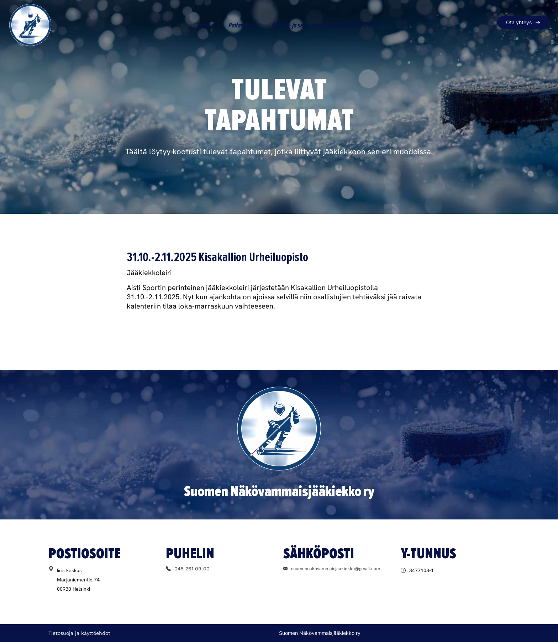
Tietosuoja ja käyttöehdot (79, 633)
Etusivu (205, 25)
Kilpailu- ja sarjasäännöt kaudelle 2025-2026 (324, 25)
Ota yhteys (519, 22)
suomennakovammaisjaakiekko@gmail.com (331, 568)
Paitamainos (242, 25)
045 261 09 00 (188, 568)
